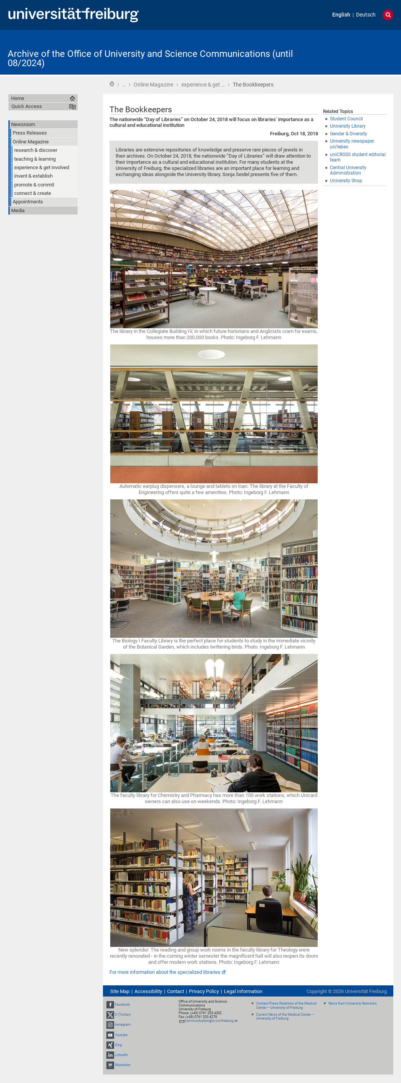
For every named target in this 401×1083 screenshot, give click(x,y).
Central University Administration (348, 170)
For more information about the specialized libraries (164, 972)
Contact (175, 991)
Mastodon (123, 1065)
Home (111, 84)
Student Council (346, 118)
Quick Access (27, 106)
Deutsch (366, 15)
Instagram (123, 1024)
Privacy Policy (204, 991)
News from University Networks (352, 1003)
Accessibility (148, 991)
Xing (118, 1045)
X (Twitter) (123, 1014)
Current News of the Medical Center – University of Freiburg (285, 1017)
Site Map (119, 991)
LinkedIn (121, 1055)
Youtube (121, 1035)
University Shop (346, 180)
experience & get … (203, 85)
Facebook (122, 1004)
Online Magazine (153, 85)
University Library (348, 126)
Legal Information (243, 991)
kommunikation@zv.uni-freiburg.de (211, 1021)
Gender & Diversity (348, 133)
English (341, 15)
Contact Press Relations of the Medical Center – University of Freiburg (286, 1005)
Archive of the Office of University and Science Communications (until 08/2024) (150, 58)
